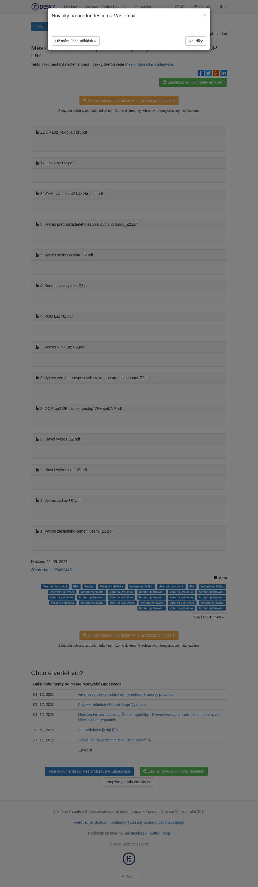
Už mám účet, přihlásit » (75, 41)
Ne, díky (196, 41)
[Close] (204, 15)
